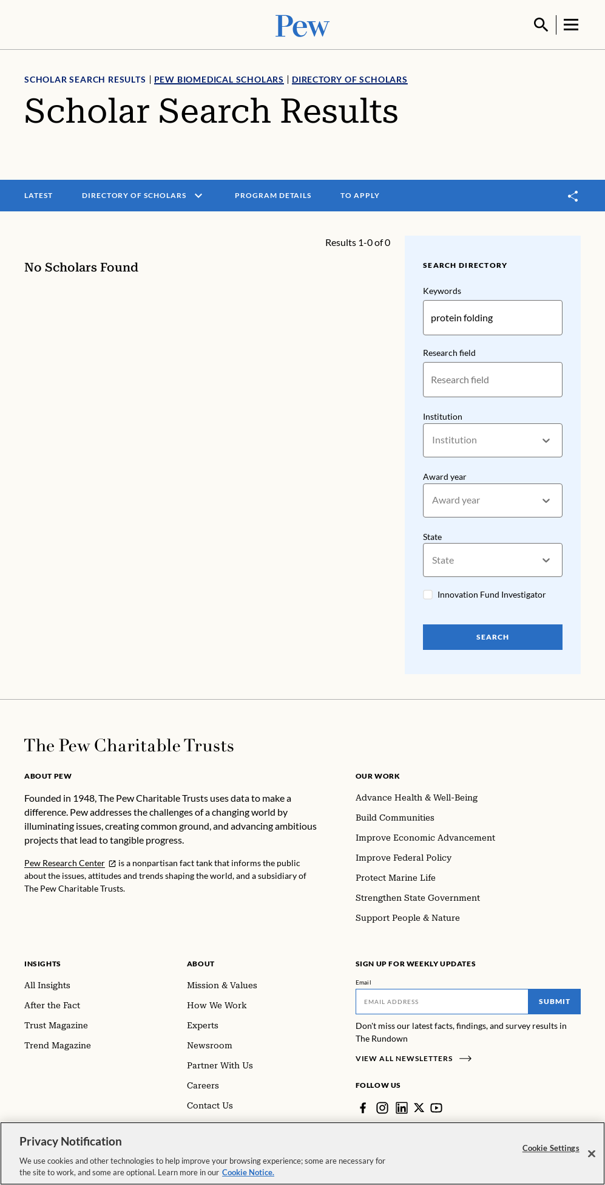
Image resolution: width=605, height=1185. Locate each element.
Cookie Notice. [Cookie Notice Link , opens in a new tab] (248, 1173)
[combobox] (433, 439)
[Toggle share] (573, 194)
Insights (42, 962)
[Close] (591, 1154)
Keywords (442, 289)
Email (364, 981)
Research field (449, 351)
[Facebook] (363, 1106)
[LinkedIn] (401, 1106)
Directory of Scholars (350, 78)
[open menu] (198, 194)
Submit (554, 1000)
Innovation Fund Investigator (492, 594)
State (432, 535)
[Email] (442, 1000)
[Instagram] (382, 1106)
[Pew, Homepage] (302, 24)
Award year (445, 475)
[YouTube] (437, 1106)
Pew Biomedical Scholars (219, 78)
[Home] (129, 744)
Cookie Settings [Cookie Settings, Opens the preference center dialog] (551, 1148)
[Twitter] (419, 1106)
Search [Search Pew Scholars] (492, 636)
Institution (442, 415)
